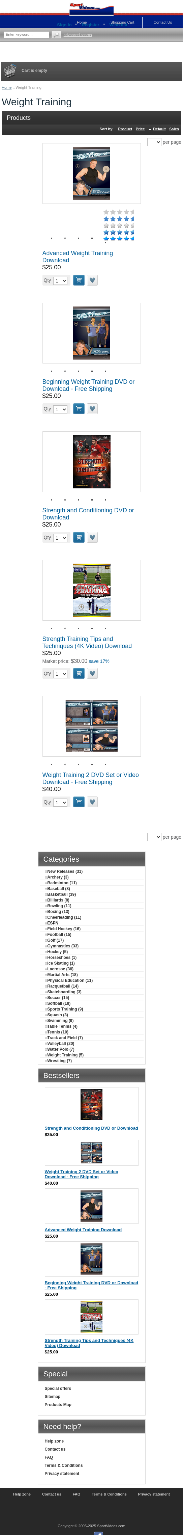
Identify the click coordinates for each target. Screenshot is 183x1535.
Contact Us (163, 22)
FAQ (49, 1457)
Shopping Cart (122, 22)
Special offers (58, 1388)
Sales (174, 129)
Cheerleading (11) (63, 917)
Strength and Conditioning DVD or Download (91, 1128)
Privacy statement (62, 1473)
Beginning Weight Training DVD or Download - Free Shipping (88, 385)
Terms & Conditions (64, 1465)
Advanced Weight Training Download (83, 1229)
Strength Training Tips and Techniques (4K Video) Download (87, 642)
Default (159, 129)
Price (140, 129)
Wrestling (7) (58, 1060)
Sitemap (53, 1396)
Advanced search (78, 35)
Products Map (58, 1404)
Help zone (54, 1441)
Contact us (55, 1449)
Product (125, 129)
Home (6, 87)
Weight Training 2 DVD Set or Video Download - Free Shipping (90, 778)
